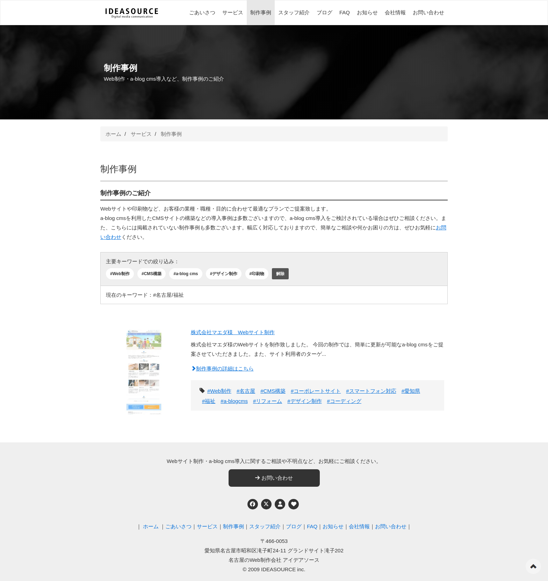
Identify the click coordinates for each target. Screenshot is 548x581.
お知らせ (367, 12)
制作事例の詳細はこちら (222, 369)
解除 (280, 273)
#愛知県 (411, 391)
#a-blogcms (234, 401)
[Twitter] (266, 504)
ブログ (324, 12)
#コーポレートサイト (316, 391)
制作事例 (260, 12)
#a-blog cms (185, 273)
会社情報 (395, 12)
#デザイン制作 (224, 273)
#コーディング (344, 401)
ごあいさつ (202, 12)
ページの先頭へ (533, 566)
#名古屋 (246, 391)
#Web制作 (120, 273)
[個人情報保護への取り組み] (280, 504)
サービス (232, 12)
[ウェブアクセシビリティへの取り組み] (293, 504)
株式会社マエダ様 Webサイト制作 (233, 332)
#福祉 (208, 401)
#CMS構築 (151, 273)
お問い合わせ (428, 12)
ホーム (113, 134)
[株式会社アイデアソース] (132, 13)
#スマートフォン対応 (371, 391)
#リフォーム (267, 401)
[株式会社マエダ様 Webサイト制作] (144, 368)
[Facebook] (252, 504)
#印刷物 (257, 273)
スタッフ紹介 (294, 12)
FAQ (344, 12)
